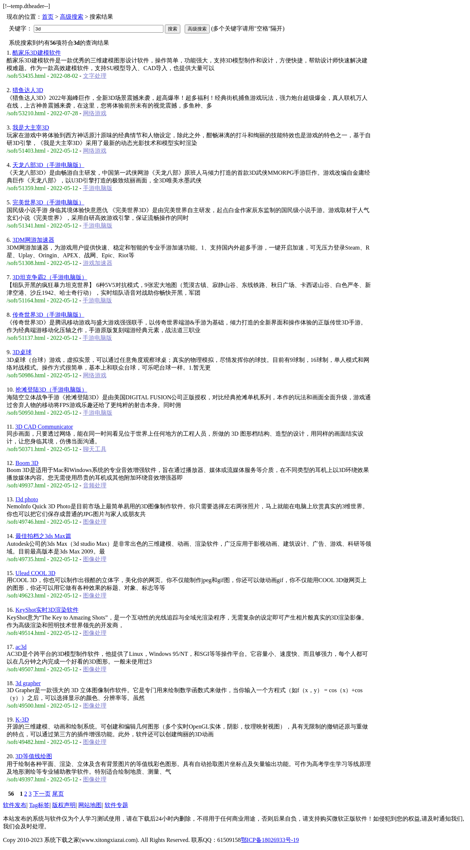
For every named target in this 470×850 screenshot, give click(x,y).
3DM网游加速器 (33, 240)
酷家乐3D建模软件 (36, 53)
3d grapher (28, 683)
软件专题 (116, 805)
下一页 (42, 794)
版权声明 (64, 805)
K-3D (22, 719)
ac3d (20, 647)
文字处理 (94, 76)
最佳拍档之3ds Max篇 (43, 536)
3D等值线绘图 (33, 756)
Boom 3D (27, 463)
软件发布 (14, 805)
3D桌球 (22, 352)
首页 (48, 17)
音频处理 (94, 485)
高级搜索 (71, 17)
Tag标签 (39, 805)
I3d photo (26, 499)
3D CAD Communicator (44, 427)
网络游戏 (94, 113)
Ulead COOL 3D (35, 573)
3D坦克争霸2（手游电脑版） (49, 277)
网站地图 (90, 805)
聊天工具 (94, 449)
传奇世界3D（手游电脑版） (48, 315)
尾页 (58, 794)
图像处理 (94, 522)
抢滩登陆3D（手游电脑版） (51, 389)
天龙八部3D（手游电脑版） (48, 165)
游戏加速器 (97, 263)
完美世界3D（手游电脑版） (48, 202)
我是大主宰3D (30, 127)
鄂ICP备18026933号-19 (270, 840)
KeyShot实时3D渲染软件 (47, 610)
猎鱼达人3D (27, 90)
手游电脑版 (97, 188)
